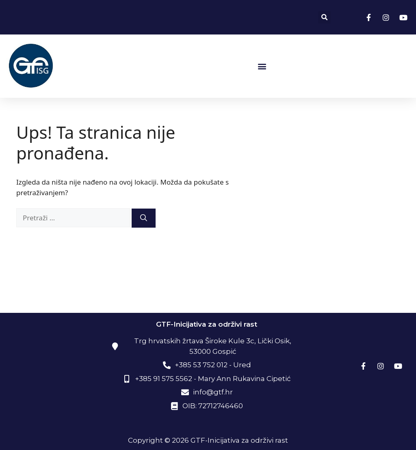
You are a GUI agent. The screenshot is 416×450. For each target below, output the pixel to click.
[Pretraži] (144, 218)
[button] (324, 17)
